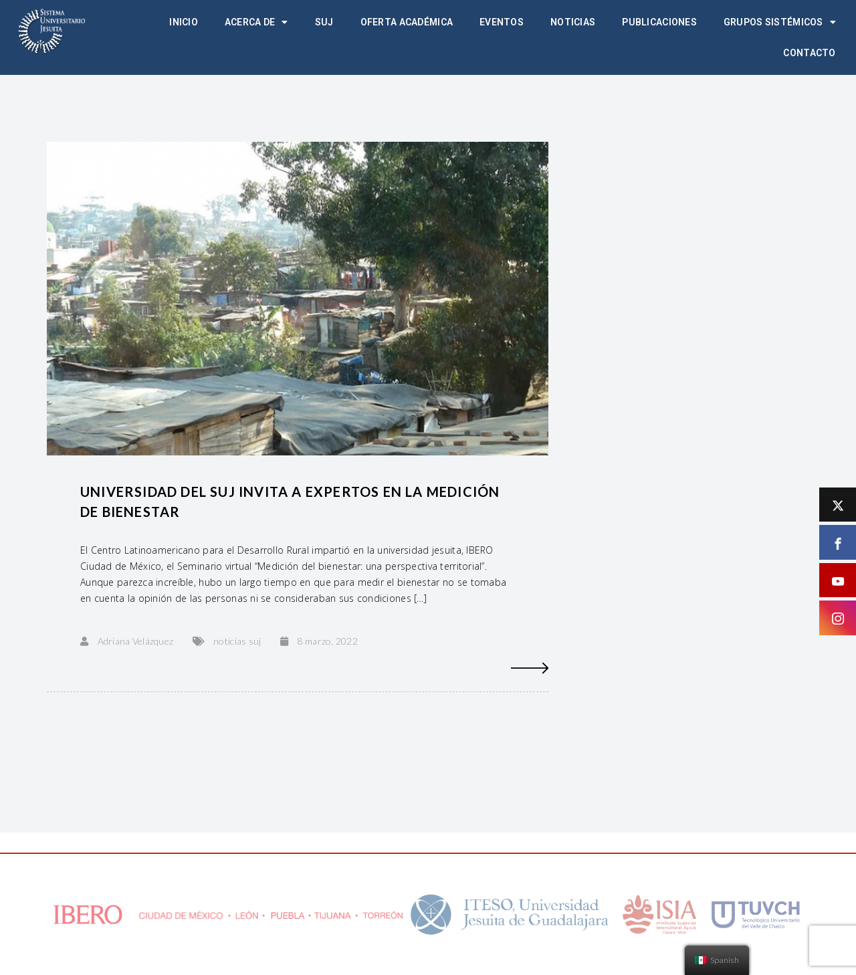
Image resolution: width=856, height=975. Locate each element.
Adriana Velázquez (136, 641)
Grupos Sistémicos (780, 22)
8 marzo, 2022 (327, 641)
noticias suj (237, 641)
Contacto (809, 52)
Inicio (183, 22)
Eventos (501, 22)
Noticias (572, 22)
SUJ (324, 22)
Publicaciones (659, 22)
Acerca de (256, 22)
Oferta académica (406, 22)
